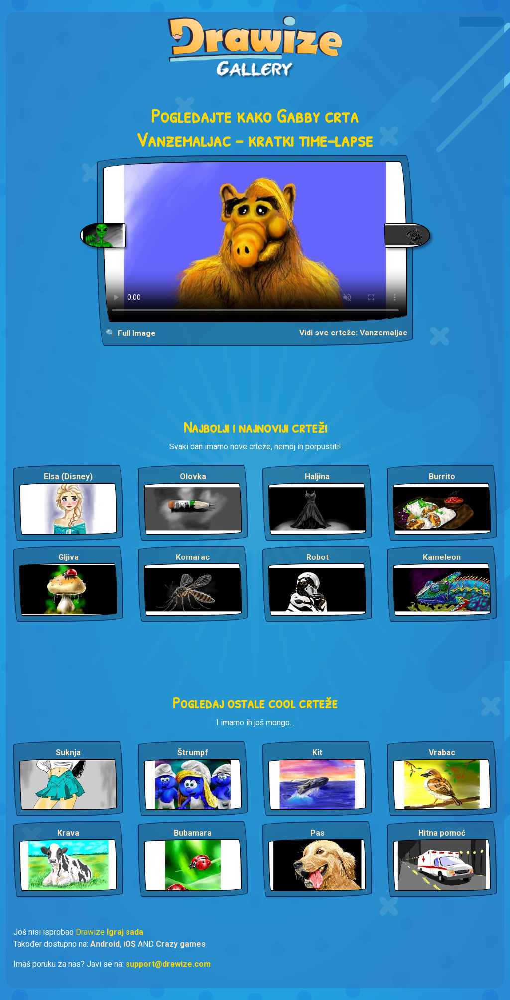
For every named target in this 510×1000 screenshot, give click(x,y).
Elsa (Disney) (68, 476)
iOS (129, 944)
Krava (68, 833)
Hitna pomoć (441, 833)
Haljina (317, 476)
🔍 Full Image (131, 333)
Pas (317, 833)
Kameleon (442, 557)
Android (105, 944)
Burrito (442, 476)
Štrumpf (192, 752)
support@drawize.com (168, 964)
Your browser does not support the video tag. (255, 241)
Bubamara (193, 833)
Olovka (193, 476)
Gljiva (68, 557)
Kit (317, 752)
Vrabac (442, 752)
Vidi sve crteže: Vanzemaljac (353, 332)
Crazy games (181, 944)
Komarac (193, 557)
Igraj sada (125, 932)
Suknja (68, 752)
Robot (317, 557)
